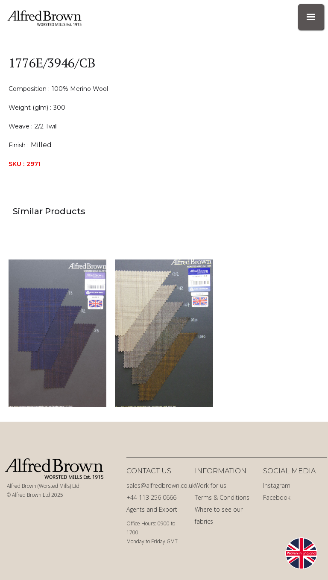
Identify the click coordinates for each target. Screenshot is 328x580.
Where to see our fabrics (219, 515)
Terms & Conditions (222, 497)
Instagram (276, 485)
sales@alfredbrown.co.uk (158, 485)
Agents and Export (151, 509)
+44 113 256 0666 (151, 497)
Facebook (276, 497)
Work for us (210, 485)
